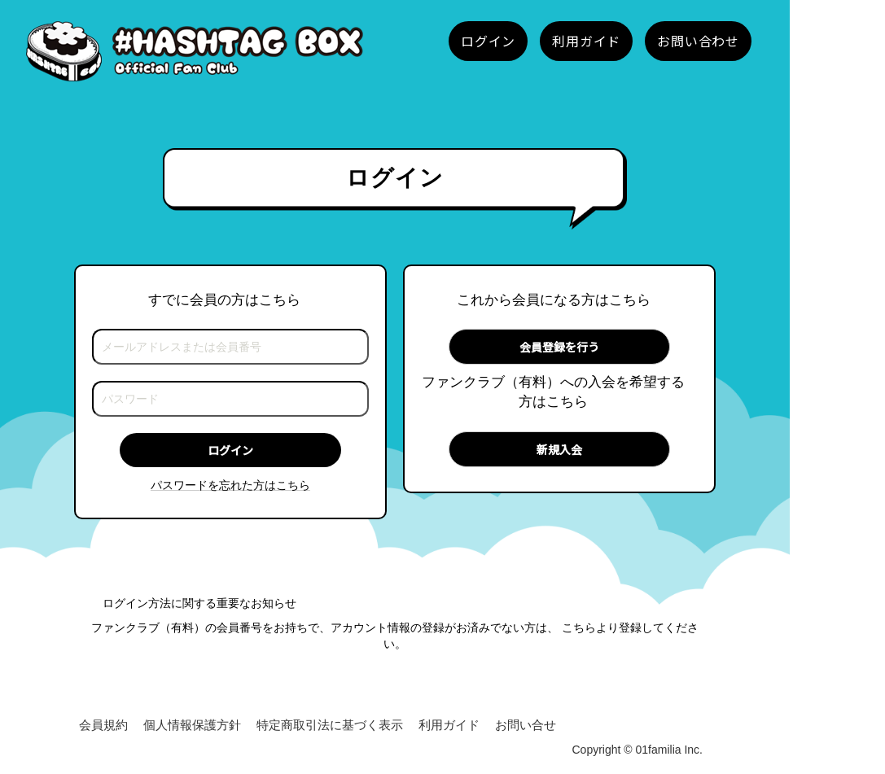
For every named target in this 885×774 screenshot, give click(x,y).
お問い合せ (525, 725)
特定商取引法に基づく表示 (329, 725)
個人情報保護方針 (192, 725)
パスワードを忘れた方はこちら (230, 485)
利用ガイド (449, 725)
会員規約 (103, 725)
